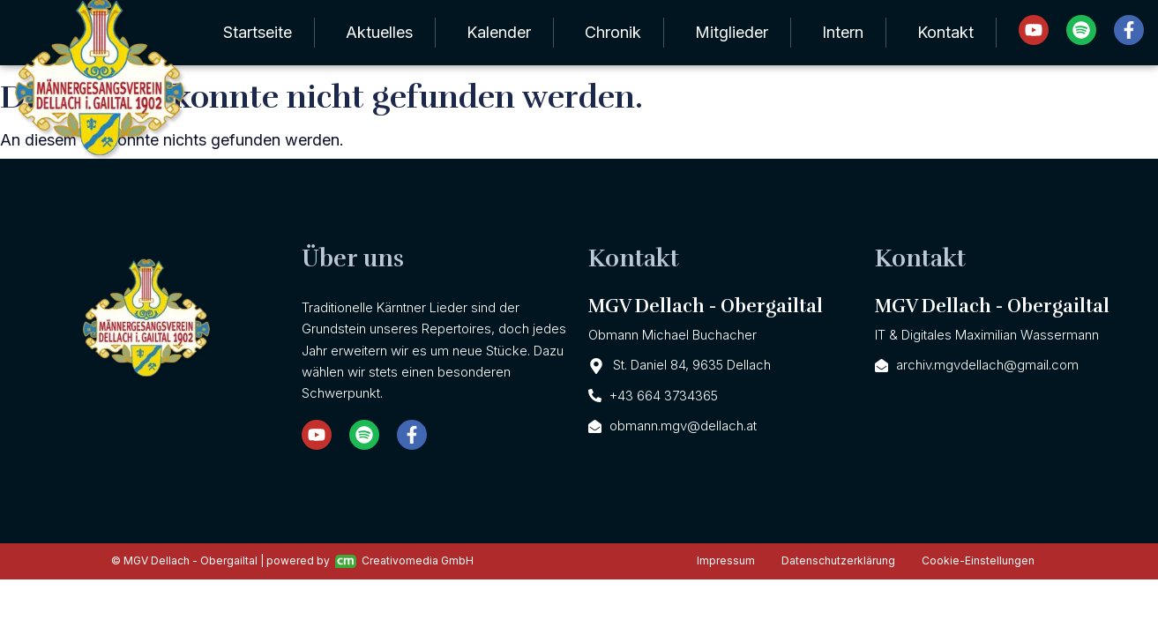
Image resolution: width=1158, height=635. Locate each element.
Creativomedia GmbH (404, 561)
